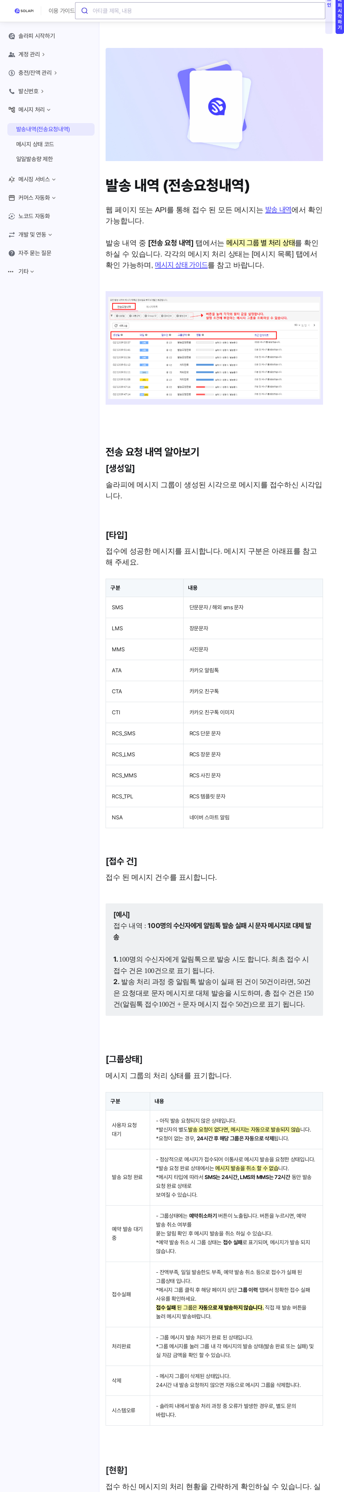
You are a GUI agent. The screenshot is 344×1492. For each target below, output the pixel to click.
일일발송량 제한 (34, 159)
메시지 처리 (30, 110)
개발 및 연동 (31, 234)
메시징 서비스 (32, 179)
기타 (22, 271)
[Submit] (84, 11)
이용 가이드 (62, 10)
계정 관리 (27, 54)
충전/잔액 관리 (33, 73)
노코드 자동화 (29, 216)
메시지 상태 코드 (35, 144)
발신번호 (27, 91)
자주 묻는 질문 (30, 253)
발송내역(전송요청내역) (43, 129)
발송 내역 (278, 209)
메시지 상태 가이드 (181, 265)
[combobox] (200, 11)
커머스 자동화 (32, 198)
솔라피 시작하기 (31, 36)
